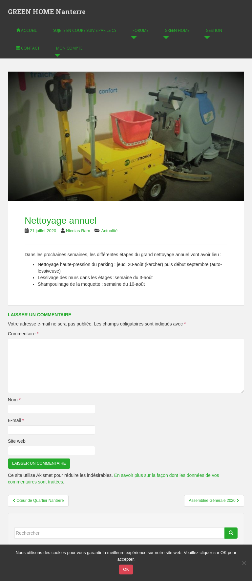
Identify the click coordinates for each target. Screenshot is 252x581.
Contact (28, 48)
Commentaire (23, 333)
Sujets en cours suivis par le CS (84, 30)
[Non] (244, 563)
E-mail (16, 420)
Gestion (214, 30)
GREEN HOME (177, 30)
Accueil (26, 30)
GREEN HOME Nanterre (47, 11)
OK (126, 569)
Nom (14, 399)
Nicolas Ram (78, 230)
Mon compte (69, 48)
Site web (17, 441)
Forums (140, 30)
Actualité (109, 230)
